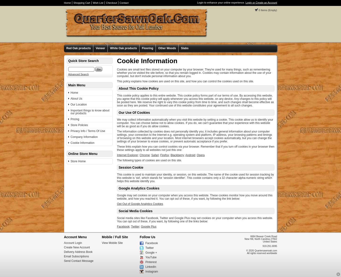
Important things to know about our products (90, 112)
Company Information (84, 137)
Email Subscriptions (76, 256)
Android (190, 155)
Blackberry (177, 155)
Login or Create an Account (261, 2)
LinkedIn (150, 266)
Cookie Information (82, 143)
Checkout (111, 2)
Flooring (147, 48)
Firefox (164, 155)
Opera (201, 155)
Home (67, 2)
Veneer (100, 48)
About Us (76, 98)
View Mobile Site (112, 243)
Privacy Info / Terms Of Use (88, 131)
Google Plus (148, 226)
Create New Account (77, 247)
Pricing (75, 119)
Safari (155, 155)
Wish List (98, 2)
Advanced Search (78, 74)
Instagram (151, 271)
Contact (124, 2)
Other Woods (167, 48)
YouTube (151, 257)
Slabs (184, 48)
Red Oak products (78, 48)
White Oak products (123, 48)
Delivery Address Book (78, 252)
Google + (151, 252)
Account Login (73, 243)
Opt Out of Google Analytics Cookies (140, 204)
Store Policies (79, 125)
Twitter (135, 226)
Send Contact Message (79, 261)
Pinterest (151, 262)
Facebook (123, 226)
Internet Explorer (127, 155)
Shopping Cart (81, 2)
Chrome (144, 155)
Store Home (78, 161)
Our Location (79, 104)
